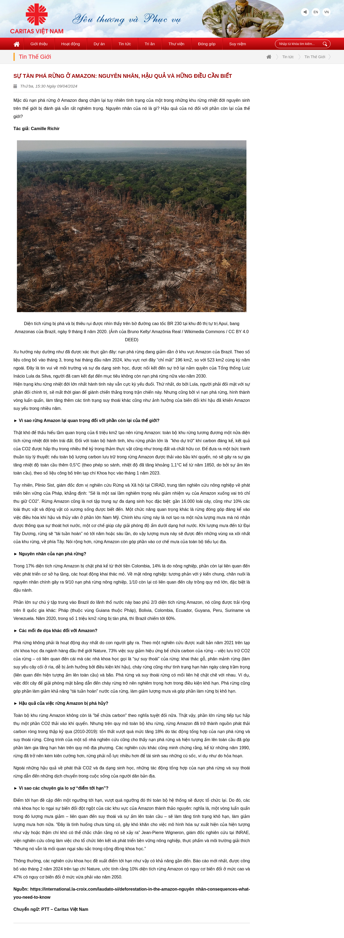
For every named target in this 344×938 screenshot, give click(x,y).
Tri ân (150, 43)
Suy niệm (237, 43)
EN (316, 12)
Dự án (99, 43)
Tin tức (125, 43)
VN (326, 12)
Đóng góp (207, 43)
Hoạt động (70, 43)
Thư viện (176, 43)
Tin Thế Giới (314, 57)
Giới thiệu (39, 43)
